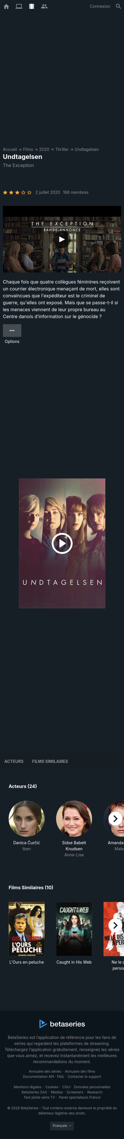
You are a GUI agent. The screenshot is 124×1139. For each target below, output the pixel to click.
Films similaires (50, 761)
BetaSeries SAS (34, 1092)
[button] (27, 829)
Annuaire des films (80, 1071)
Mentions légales (27, 1087)
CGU (66, 1087)
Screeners (75, 1092)
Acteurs (14, 761)
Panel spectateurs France (79, 1097)
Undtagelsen (87, 149)
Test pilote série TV (39, 1097)
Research (94, 1092)
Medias (57, 1092)
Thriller (61, 149)
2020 (44, 149)
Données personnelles (92, 1087)
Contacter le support (84, 1076)
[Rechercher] (118, 6)
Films (28, 149)
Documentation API (38, 1076)
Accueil (10, 149)
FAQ (60, 1076)
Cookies (51, 1087)
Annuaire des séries (45, 1071)
